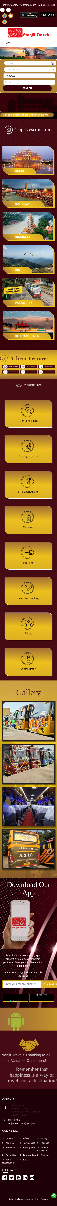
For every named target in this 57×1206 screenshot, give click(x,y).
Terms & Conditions (42, 1149)
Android (23, 976)
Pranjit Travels (41, 1199)
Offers (24, 1138)
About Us (8, 1143)
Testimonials (27, 1143)
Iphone (33, 972)
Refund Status (10, 1155)
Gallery (42, 1138)
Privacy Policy (28, 1147)
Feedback (43, 1143)
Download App (28, 1155)
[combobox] (31, 63)
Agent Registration (8, 1161)
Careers (7, 1138)
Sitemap (42, 1155)
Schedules (9, 1147)
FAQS (24, 1159)
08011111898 (46, 5)
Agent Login (47, 14)
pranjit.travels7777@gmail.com (21, 1123)
